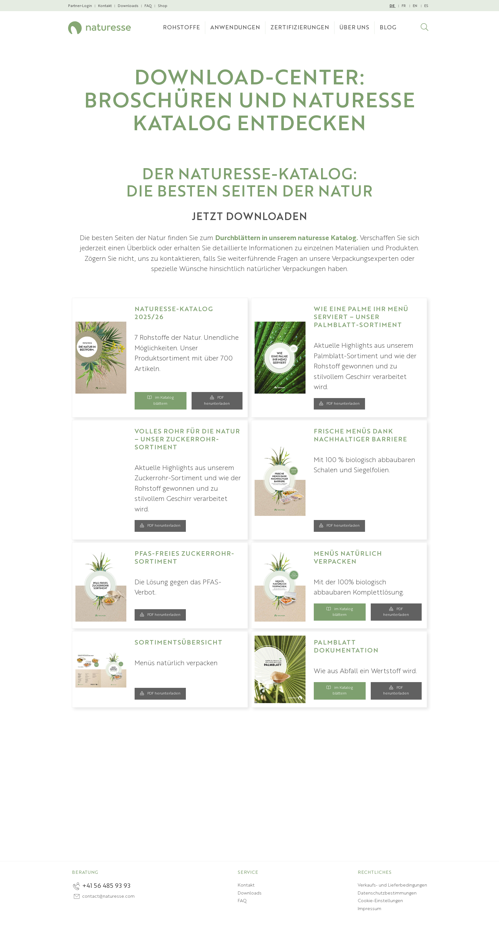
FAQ (148, 6)
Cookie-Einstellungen (380, 901)
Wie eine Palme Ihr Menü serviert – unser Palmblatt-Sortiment (361, 317)
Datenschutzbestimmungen (387, 893)
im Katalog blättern (160, 400)
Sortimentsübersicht (178, 643)
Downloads (128, 6)
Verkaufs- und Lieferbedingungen (392, 885)
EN (415, 6)
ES (426, 6)
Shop (162, 6)
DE (393, 6)
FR (404, 6)
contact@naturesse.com (108, 896)
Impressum (369, 909)
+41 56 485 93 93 (106, 886)
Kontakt (105, 6)
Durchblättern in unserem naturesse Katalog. (286, 238)
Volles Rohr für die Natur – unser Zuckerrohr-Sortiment (187, 440)
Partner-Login (80, 6)
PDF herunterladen (217, 400)
